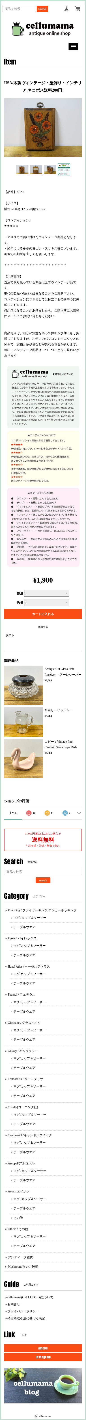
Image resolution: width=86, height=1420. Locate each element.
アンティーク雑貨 (20, 1257)
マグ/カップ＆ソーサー (29, 945)
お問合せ (13, 1304)
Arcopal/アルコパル (21, 1163)
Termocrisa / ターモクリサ (25, 1079)
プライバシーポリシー (23, 1311)
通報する (43, 627)
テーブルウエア (24, 927)
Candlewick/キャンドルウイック (30, 1135)
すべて (13, 812)
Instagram (43, 1357)
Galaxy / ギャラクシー (23, 1051)
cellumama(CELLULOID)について (30, 1297)
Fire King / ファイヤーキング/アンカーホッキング (42, 910)
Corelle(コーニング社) (23, 1107)
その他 (18, 1218)
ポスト (10, 635)
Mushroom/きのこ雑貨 (23, 1266)
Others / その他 (18, 1229)
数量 (20, 593)
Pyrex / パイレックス (22, 938)
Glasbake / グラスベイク (24, 1022)
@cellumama (43, 1416)
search (43, 8)
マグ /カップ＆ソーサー (29, 917)
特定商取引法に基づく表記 (26, 1318)
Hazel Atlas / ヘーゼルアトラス (29, 966)
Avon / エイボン (19, 1191)
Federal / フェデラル (21, 994)
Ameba (43, 1348)
